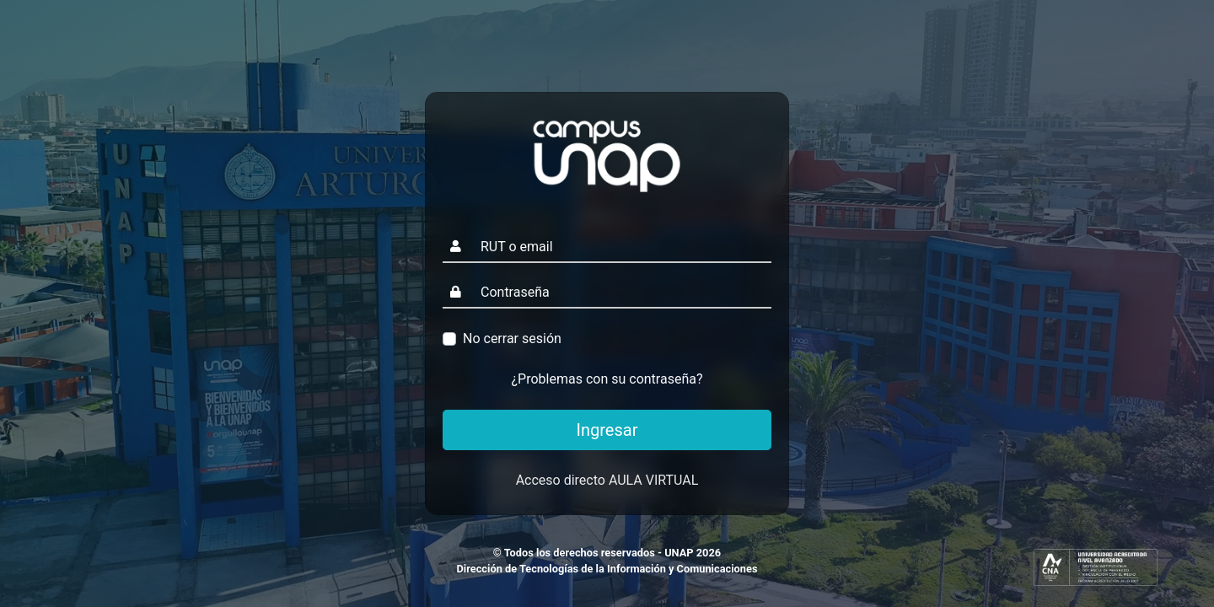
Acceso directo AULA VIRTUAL (607, 480)
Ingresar (607, 430)
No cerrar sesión (512, 338)
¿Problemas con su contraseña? (607, 379)
